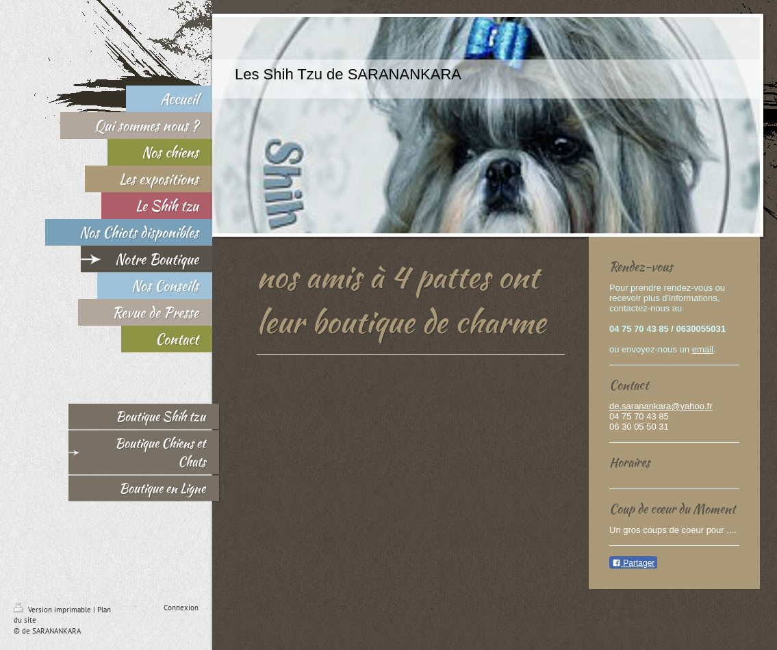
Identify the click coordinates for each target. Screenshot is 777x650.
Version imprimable (53, 609)
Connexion (181, 607)
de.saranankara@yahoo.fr (661, 406)
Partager (633, 563)
